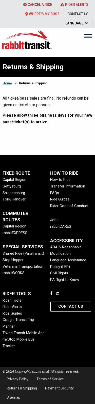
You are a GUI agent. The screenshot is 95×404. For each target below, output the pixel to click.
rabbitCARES (60, 226)
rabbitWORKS (14, 273)
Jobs (54, 220)
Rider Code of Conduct (69, 206)
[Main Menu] (88, 36)
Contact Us (77, 14)
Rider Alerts (74, 5)
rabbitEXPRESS (15, 233)
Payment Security (59, 388)
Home (7, 83)
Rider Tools (12, 300)
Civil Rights (59, 273)
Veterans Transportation (23, 266)
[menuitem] (37, 4)
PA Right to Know (64, 279)
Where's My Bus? (42, 14)
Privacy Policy (17, 379)
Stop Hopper (13, 260)
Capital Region (14, 179)
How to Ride (60, 179)
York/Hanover (14, 199)
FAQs (54, 193)
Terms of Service (50, 379)
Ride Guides (60, 199)
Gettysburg (12, 186)
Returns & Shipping (22, 388)
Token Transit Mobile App (24, 333)
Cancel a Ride (37, 5)
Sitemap (13, 397)
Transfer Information (67, 186)
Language (74, 23)
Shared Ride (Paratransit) (23, 253)
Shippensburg (14, 193)
